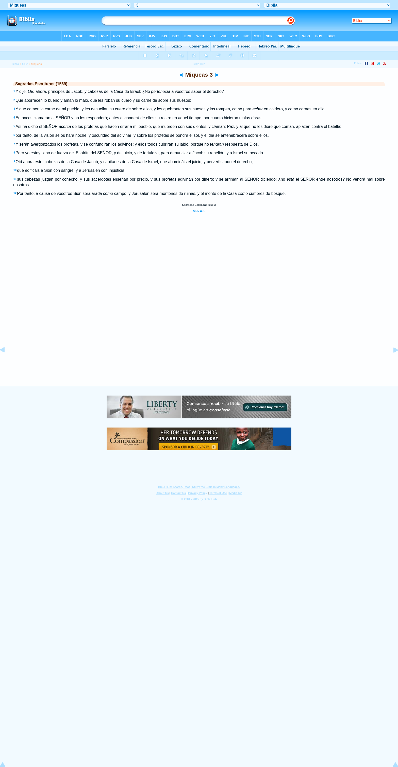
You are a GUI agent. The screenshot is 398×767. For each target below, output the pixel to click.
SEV (25, 63)
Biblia (15, 63)
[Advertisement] (199, 355)
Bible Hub (199, 211)
